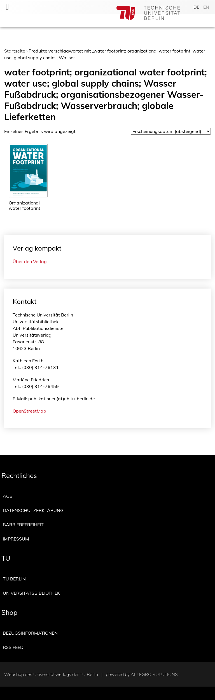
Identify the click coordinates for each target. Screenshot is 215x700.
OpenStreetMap (29, 411)
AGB (8, 496)
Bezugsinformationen (30, 633)
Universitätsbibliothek (31, 593)
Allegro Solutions (154, 674)
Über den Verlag (30, 261)
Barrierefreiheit (23, 524)
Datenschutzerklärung (33, 510)
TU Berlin (14, 579)
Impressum (16, 539)
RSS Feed (13, 647)
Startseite (14, 51)
